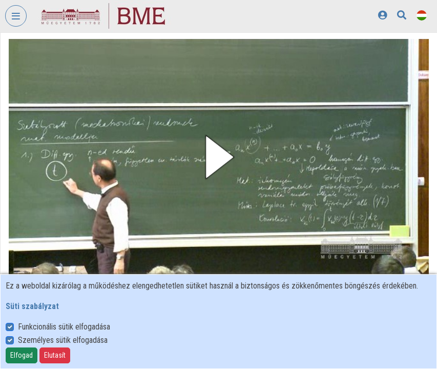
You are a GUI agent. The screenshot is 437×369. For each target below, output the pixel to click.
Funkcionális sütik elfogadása (64, 327)
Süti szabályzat (32, 306)
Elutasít (55, 355)
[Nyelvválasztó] (422, 15)
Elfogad (21, 355)
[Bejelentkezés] (382, 15)
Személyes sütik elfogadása (63, 340)
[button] (219, 157)
